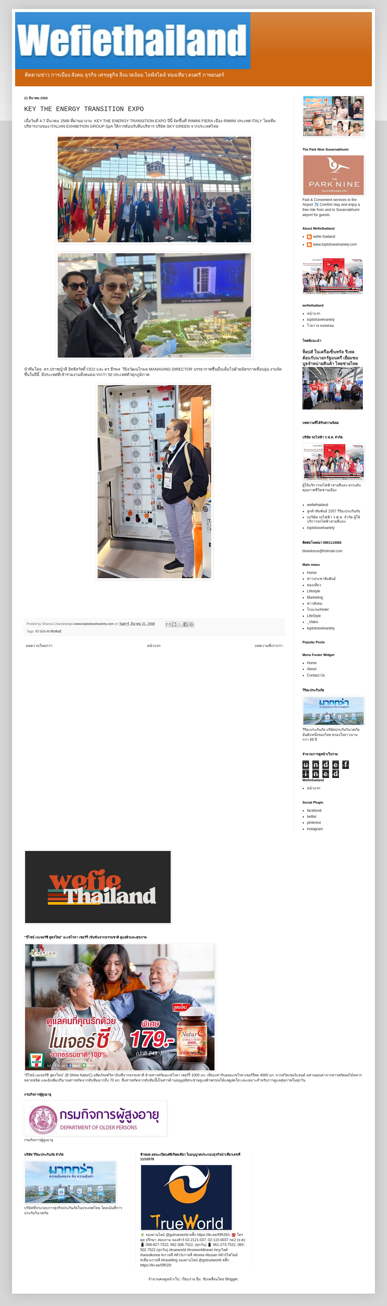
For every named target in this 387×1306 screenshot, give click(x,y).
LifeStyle (314, 616)
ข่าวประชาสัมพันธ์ (48, 631)
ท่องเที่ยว (314, 585)
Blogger (231, 1279)
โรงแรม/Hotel (317, 609)
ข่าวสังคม (314, 603)
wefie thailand (324, 236)
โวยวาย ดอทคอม (320, 325)
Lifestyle (313, 591)
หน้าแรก (153, 646)
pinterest (314, 822)
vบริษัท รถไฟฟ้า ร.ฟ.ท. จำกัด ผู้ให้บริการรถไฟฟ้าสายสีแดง (333, 519)
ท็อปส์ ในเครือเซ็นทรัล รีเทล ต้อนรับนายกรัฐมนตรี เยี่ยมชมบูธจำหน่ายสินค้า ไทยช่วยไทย (330, 357)
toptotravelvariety (320, 319)
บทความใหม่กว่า (39, 646)
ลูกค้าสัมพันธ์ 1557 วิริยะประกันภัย (333, 511)
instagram (315, 829)
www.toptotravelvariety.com (335, 244)
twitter (312, 816)
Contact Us (316, 675)
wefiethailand (317, 505)
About (311, 669)
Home (312, 573)
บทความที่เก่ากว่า (269, 646)
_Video (312, 622)
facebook (314, 810)
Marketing (315, 597)
